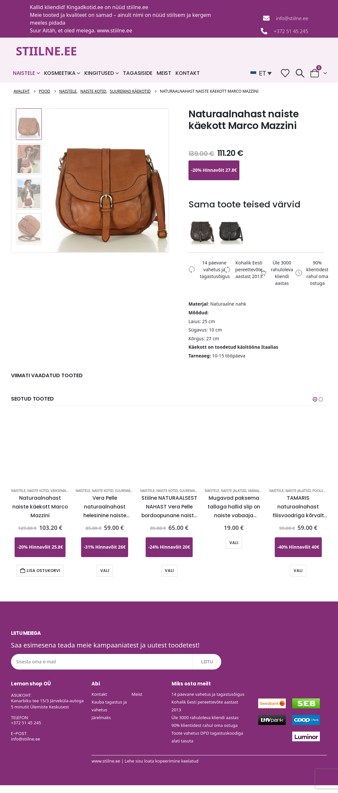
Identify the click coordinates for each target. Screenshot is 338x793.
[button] (262, 73)
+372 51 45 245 (291, 31)
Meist (164, 73)
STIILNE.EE (46, 51)
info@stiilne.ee (292, 18)
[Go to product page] (40, 445)
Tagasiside (137, 73)
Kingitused (99, 73)
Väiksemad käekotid (68, 490)
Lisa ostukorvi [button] (43, 570)
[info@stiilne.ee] (266, 18)
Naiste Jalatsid (233, 490)
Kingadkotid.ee (84, 7)
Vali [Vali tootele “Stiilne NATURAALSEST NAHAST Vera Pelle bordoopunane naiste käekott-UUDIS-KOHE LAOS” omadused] (169, 570)
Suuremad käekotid (132, 490)
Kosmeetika (60, 73)
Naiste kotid (38, 490)
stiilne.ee (137, 7)
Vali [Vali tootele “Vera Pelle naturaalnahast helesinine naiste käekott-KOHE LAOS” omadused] (104, 570)
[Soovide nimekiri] (285, 73)
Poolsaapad (322, 490)
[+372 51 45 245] (264, 31)
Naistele (24, 73)
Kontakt (187, 73)
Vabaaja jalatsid (261, 490)
